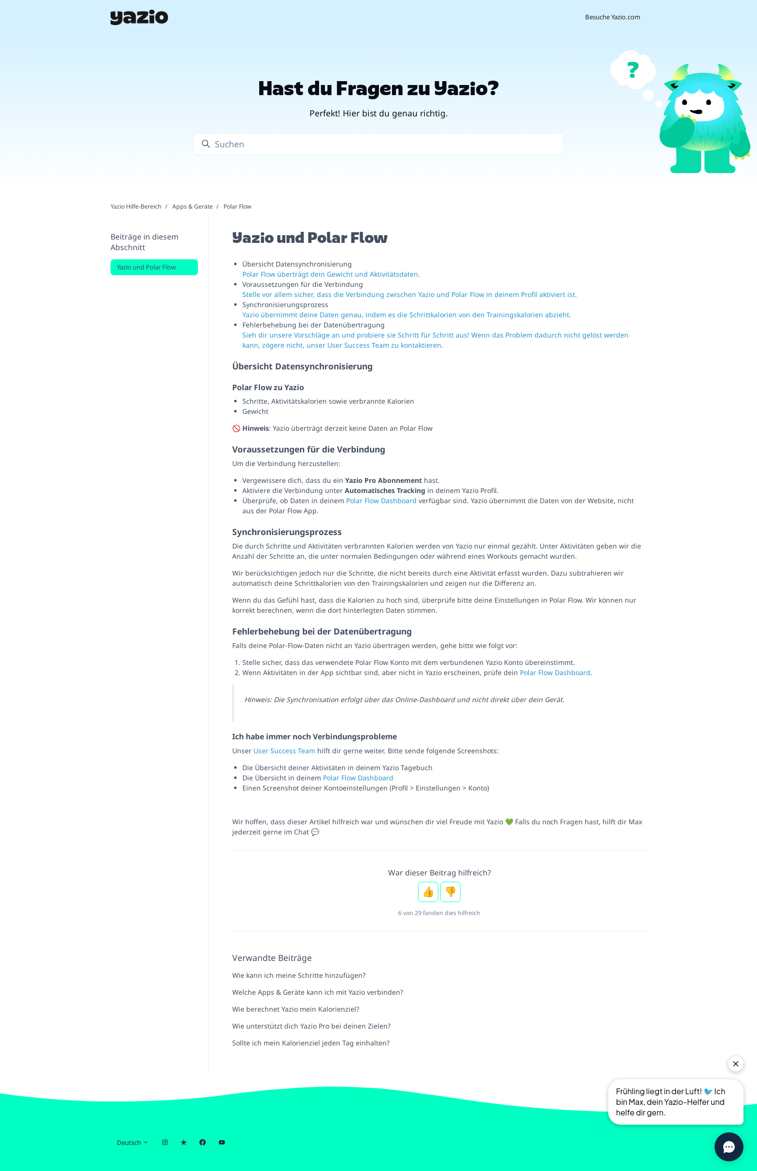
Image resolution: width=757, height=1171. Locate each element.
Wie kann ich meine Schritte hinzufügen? (298, 975)
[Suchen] (378, 144)
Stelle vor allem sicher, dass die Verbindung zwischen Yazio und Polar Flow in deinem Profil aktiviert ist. (409, 294)
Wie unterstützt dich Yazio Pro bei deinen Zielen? (311, 1025)
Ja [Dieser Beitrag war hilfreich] (428, 892)
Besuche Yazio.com (612, 17)
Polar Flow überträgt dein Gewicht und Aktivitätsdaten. (331, 274)
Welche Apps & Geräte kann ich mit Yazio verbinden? (317, 992)
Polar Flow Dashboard (381, 500)
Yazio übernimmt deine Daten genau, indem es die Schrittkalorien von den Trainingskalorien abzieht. (406, 314)
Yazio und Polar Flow (146, 267)
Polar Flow (238, 206)
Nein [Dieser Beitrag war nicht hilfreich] (450, 892)
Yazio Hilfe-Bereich (136, 206)
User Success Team (284, 750)
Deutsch (133, 1142)
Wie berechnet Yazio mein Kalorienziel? (295, 1009)
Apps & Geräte (192, 206)
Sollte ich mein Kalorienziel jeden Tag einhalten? (311, 1042)
